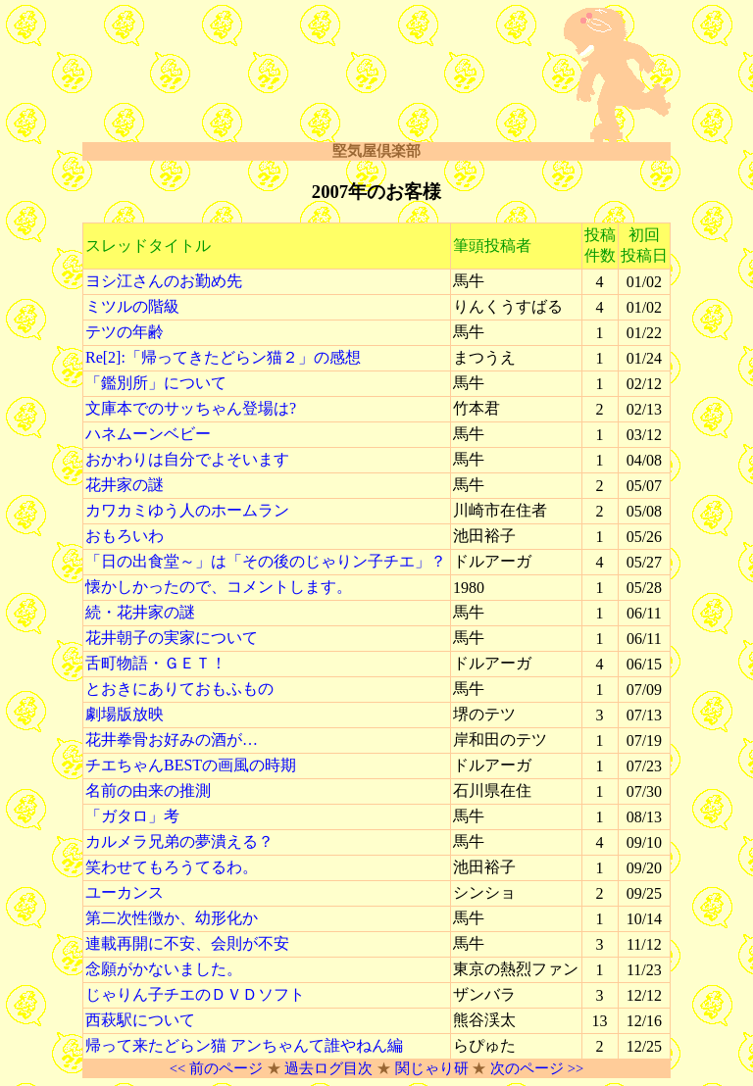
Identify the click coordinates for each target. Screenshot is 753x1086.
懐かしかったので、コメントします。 (218, 586)
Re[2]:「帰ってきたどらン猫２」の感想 (223, 357)
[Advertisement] (311, 75)
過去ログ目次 (328, 1068)
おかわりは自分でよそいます (187, 459)
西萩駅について (140, 1020)
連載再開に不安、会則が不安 (187, 943)
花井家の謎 (124, 484)
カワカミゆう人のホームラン (187, 510)
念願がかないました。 (163, 969)
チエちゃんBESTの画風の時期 (190, 765)
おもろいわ (124, 535)
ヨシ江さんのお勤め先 (163, 280)
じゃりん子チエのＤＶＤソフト (195, 994)
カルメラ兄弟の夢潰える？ (179, 841)
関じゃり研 (432, 1068)
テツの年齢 (124, 331)
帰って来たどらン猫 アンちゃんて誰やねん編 (244, 1045)
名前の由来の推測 (148, 790)
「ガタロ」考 (132, 816)
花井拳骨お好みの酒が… (171, 739)
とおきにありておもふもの (179, 688)
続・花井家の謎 (140, 612)
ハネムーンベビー (148, 433)
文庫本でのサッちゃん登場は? (190, 408)
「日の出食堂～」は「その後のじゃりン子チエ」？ (265, 561)
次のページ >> (536, 1068)
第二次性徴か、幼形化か (171, 918)
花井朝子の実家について (171, 637)
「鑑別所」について (155, 382)
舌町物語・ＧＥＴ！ (155, 663)
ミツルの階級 (132, 306)
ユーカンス (124, 892)
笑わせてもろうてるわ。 (171, 867)
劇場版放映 (124, 714)
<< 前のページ (216, 1068)
